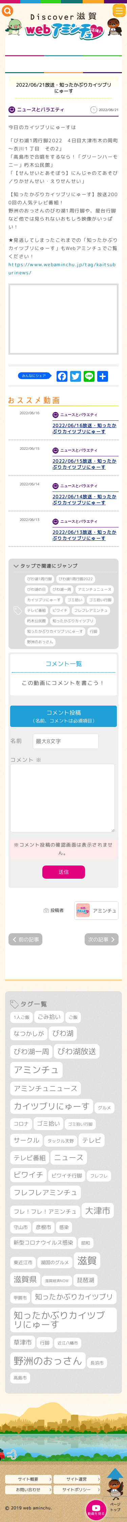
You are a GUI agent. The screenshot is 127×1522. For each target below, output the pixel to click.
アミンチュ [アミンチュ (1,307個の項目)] (36, 1069)
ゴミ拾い (74, 600)
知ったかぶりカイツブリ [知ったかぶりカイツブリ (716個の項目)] (74, 1297)
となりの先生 (63, 48)
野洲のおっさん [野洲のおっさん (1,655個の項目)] (48, 1361)
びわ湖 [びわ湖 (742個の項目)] (62, 1033)
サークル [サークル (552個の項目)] (26, 1140)
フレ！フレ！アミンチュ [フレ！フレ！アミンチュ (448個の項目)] (45, 1211)
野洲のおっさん (40, 642)
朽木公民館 (36, 621)
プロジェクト (63, 65)
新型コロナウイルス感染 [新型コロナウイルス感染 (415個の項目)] (43, 1242)
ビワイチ (59, 610)
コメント (26, 760)
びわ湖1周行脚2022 (76, 579)
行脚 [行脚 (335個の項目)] (44, 1342)
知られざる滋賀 (24, 48)
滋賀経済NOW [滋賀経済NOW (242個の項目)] (57, 1280)
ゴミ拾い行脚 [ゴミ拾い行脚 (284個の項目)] (80, 1124)
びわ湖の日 (36, 589)
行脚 (93, 631)
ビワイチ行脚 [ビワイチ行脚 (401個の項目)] (66, 1175)
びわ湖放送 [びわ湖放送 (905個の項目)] (76, 1051)
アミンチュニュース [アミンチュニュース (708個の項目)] (46, 1088)
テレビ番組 (36, 610)
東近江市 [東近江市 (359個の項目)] (23, 1262)
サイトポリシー (76, 1490)
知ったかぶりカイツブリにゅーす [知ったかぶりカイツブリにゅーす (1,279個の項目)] (59, 1320)
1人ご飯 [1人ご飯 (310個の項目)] (21, 1017)
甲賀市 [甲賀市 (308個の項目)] (20, 1298)
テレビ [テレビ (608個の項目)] (91, 1140)
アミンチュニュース (94, 589)
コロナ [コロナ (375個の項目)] (21, 1123)
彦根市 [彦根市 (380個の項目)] (43, 1227)
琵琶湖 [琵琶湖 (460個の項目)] (85, 1280)
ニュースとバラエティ (102, 65)
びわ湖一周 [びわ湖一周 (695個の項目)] (31, 1052)
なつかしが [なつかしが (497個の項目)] (29, 1033)
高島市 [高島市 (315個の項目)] (20, 1378)
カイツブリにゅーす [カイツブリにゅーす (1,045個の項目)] (52, 1106)
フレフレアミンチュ (91, 610)
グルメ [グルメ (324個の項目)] (104, 1108)
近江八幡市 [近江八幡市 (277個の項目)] (68, 1343)
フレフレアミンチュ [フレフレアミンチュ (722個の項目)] (46, 1192)
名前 (16, 741)
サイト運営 (76, 1479)
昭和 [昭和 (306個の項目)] (85, 1243)
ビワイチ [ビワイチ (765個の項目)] (28, 1175)
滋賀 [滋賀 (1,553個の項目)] (87, 1260)
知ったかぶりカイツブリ (72, 621)
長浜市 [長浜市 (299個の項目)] (97, 1363)
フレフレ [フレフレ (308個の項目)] (99, 1176)
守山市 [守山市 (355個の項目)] (21, 1227)
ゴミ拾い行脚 (100, 600)
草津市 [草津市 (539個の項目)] (23, 1342)
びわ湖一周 (61, 589)
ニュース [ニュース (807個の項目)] (69, 1157)
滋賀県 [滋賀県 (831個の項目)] (25, 1279)
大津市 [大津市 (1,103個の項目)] (97, 1210)
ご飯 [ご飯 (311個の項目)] (73, 1017)
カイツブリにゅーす (44, 600)
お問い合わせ (28, 1490)
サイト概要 (28, 1479)
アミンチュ (105, 911)
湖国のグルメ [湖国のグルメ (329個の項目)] (55, 1262)
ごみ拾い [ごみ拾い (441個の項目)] (49, 1017)
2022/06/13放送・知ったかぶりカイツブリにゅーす (84, 535)
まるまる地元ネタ (24, 65)
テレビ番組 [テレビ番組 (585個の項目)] (30, 1157)
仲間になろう (102, 48)
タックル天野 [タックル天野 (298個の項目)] (60, 1141)
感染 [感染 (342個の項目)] (64, 1227)
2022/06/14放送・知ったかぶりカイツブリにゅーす (84, 500)
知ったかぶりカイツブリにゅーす (55, 631)
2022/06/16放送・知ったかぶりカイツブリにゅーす (84, 428)
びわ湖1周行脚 (39, 579)
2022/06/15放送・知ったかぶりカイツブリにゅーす (84, 464)
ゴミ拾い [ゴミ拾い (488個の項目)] (48, 1123)
